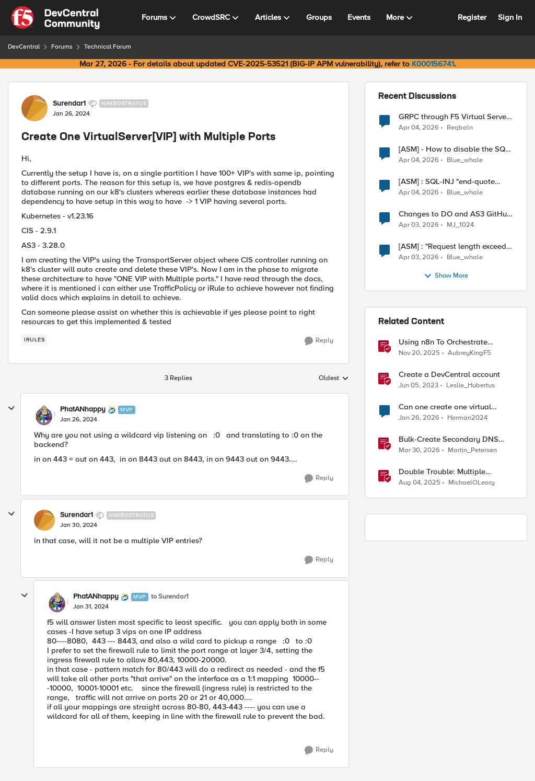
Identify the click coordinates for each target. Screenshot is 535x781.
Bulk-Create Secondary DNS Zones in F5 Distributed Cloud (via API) (451, 439)
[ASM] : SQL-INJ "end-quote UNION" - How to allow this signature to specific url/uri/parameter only (447, 181)
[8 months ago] (419, 353)
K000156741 (433, 63)
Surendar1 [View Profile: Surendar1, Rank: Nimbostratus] (69, 103)
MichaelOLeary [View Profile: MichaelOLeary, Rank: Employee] (471, 483)
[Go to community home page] (55, 17)
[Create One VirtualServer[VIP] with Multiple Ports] (78, 419)
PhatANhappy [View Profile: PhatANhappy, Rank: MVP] (83, 409)
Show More (446, 276)
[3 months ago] (419, 127)
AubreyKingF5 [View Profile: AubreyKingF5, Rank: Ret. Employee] (469, 353)
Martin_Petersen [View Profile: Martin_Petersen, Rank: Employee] (472, 450)
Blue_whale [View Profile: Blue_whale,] (465, 160)
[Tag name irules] (34, 340)
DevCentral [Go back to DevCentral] (24, 47)
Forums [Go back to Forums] (62, 47)
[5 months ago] (419, 418)
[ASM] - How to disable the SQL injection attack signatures (454, 149)
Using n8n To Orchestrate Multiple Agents (443, 342)
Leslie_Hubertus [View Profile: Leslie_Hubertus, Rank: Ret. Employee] (470, 385)
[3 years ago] (418, 386)
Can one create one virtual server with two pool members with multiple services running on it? (456, 407)
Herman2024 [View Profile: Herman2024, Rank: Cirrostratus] (467, 418)
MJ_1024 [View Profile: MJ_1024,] (460, 225)
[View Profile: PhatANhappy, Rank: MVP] (44, 414)
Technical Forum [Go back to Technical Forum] (107, 47)
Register (472, 17)
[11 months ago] (419, 483)
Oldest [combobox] (334, 378)
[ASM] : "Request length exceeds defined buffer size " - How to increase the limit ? (454, 246)
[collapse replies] (11, 408)
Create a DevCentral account (449, 374)
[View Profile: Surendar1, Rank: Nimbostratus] (34, 108)
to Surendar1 (170, 597)
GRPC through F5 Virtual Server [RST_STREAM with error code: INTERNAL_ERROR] (454, 116)
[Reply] (319, 341)
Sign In (510, 17)
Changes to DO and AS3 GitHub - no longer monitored (455, 214)
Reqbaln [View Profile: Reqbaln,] (460, 127)
